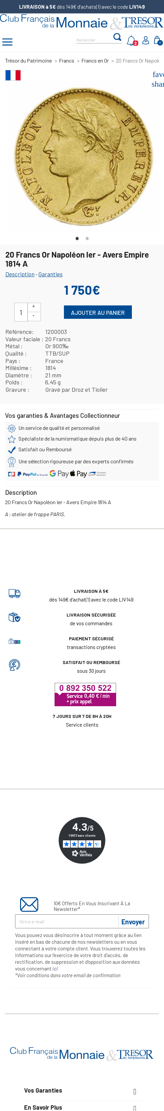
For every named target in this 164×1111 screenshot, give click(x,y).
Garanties (50, 274)
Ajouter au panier (98, 312)
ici (55, 968)
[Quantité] (21, 312)
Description (19, 274)
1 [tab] (77, 237)
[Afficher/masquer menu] (7, 42)
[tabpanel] (83, 156)
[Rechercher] (94, 39)
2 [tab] (87, 237)
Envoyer (133, 922)
